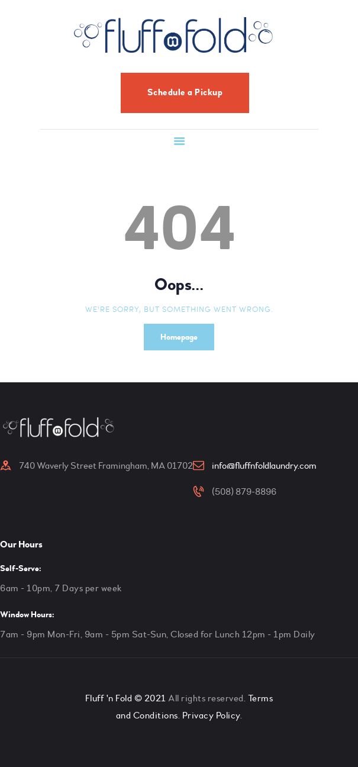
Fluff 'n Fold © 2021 (125, 698)
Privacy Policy (211, 715)
